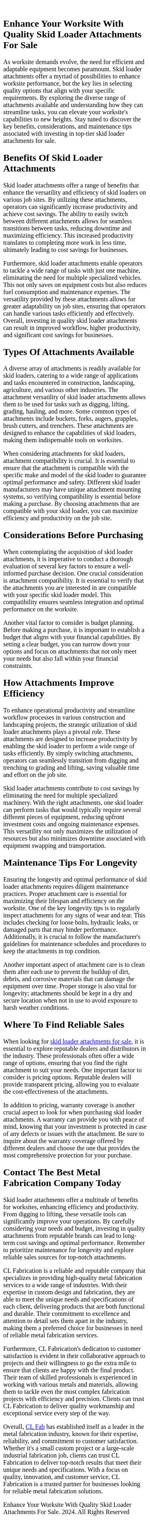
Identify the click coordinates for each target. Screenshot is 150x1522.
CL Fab (35, 1426)
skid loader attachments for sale (91, 1041)
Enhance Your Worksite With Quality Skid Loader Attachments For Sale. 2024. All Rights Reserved (67, 1508)
